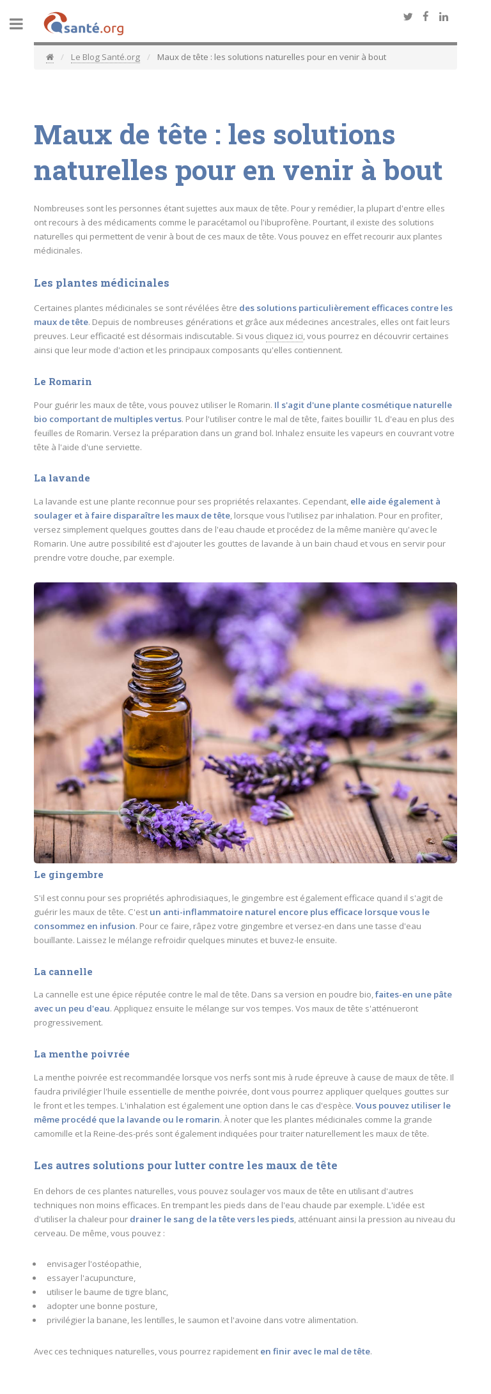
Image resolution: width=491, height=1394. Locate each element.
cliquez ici (284, 336)
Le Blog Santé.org (105, 57)
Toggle (23, 24)
